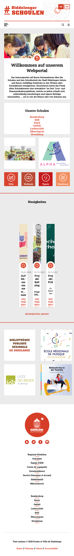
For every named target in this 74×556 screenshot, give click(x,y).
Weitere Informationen (23, 299)
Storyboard (63, 184)
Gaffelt (37, 125)
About (39, 548)
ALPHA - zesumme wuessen (23, 285)
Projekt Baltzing (37, 280)
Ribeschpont (37, 131)
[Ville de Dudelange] (37, 424)
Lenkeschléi (37, 128)
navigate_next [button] (47, 213)
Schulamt (37, 458)
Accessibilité (51, 548)
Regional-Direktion (37, 454)
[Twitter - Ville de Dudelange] (34, 442)
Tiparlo (45, 184)
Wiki (11, 184)
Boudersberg (37, 116)
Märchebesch (37, 483)
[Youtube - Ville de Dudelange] (27, 442)
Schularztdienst (37, 471)
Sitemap (29, 548)
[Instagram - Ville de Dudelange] (47, 442)
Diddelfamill (37, 479)
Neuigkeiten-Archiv (37, 314)
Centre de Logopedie (37, 467)
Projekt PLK (50, 279)
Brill (37, 119)
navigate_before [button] (27, 213)
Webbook (28, 184)
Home (19, 548)
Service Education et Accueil (37, 475)
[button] (8, 24)
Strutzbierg (37, 134)
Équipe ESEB (37, 462)
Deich (37, 122)
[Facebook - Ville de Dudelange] (40, 442)
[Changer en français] (67, 6)
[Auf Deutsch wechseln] (61, 6)
